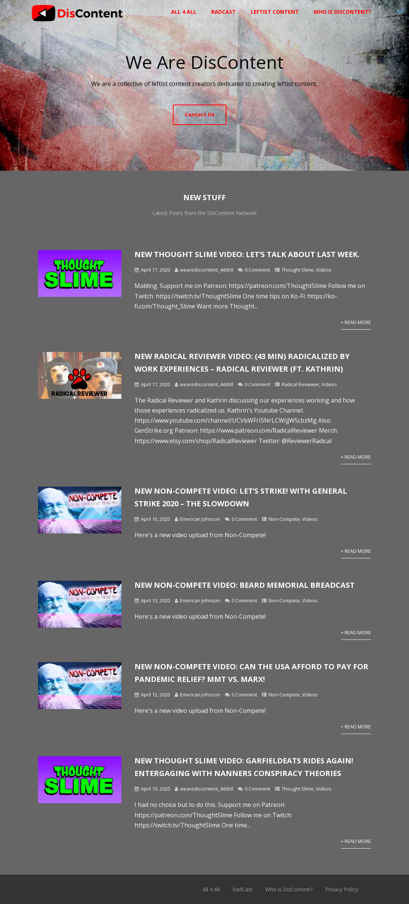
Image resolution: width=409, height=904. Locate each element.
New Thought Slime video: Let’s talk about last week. (246, 254)
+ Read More (356, 322)
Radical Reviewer (300, 384)
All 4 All (183, 11)
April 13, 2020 (155, 600)
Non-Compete (284, 519)
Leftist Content (275, 11)
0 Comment (257, 269)
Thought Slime (298, 269)
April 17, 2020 (155, 269)
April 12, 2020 (155, 694)
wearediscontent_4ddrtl (206, 269)
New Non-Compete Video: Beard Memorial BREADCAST (244, 585)
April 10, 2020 (155, 788)
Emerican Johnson (200, 519)
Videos (324, 269)
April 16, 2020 (155, 519)
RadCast (223, 11)
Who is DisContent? (342, 11)
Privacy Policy (341, 889)
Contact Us (200, 114)
